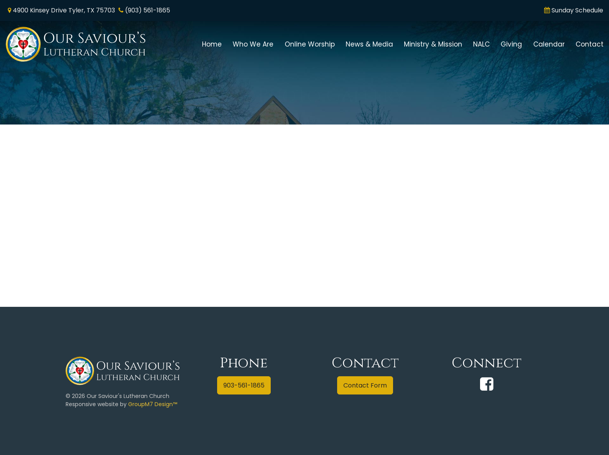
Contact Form (365, 385)
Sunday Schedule (577, 10)
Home (212, 44)
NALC (481, 44)
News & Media (369, 44)
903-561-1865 (243, 385)
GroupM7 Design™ (152, 404)
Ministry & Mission (433, 44)
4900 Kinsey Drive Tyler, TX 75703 (64, 10)
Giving (511, 44)
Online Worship (310, 44)
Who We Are (253, 44)
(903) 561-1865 (147, 10)
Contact (590, 44)
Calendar (549, 44)
